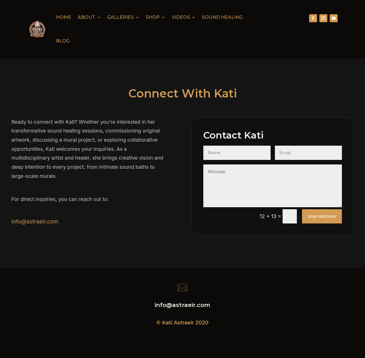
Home (63, 17)
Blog (63, 41)
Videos (181, 17)
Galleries (120, 17)
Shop (153, 17)
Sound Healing (222, 17)
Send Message (321, 216)
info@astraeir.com (34, 221)
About (86, 17)
